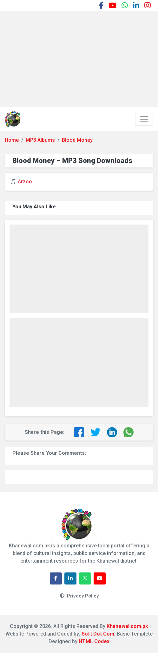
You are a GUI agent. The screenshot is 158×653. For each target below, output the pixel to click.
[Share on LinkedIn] (112, 432)
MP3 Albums (40, 140)
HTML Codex (94, 641)
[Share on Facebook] (79, 432)
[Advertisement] (81, 58)
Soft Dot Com (98, 634)
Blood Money (77, 140)
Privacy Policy (79, 596)
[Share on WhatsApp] (128, 432)
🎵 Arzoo (21, 182)
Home (12, 140)
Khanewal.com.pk (127, 626)
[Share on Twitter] (95, 432)
